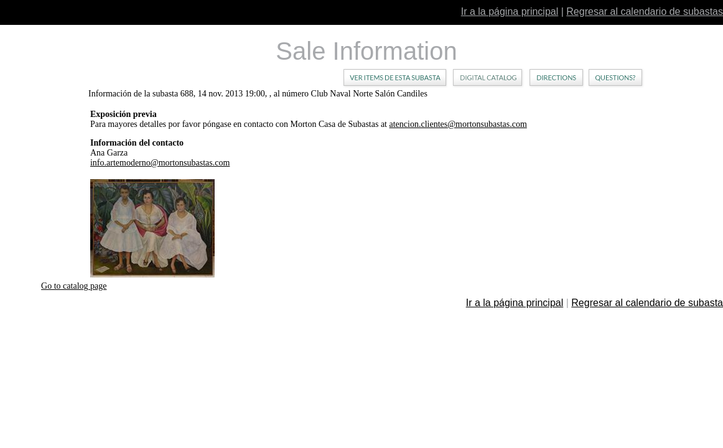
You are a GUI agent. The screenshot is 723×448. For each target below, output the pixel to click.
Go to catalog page (73, 286)
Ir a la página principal (510, 11)
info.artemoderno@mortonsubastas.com (160, 162)
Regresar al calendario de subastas (644, 11)
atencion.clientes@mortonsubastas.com (458, 124)
